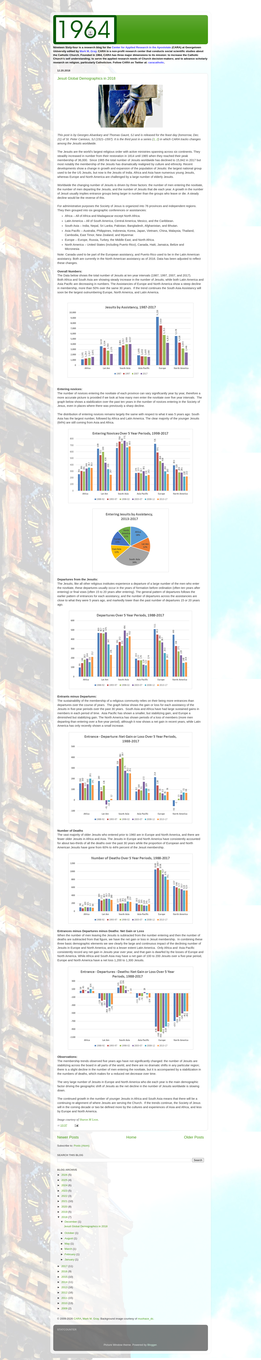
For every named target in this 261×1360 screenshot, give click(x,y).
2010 (64, 1303)
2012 (64, 1292)
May (68, 1243)
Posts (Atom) (81, 1145)
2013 (64, 1287)
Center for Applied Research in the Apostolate (141, 47)
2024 (64, 1185)
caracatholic (156, 62)
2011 (64, 1297)
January (70, 1259)
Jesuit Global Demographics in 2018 (86, 78)
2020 (64, 1206)
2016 (64, 1271)
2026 (64, 1174)
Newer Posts (68, 1137)
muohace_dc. (146, 1318)
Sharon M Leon (89, 1119)
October (70, 1232)
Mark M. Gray (88, 51)
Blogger (152, 1344)
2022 (64, 1195)
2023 (64, 1190)
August (69, 1238)
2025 (64, 1180)
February (70, 1254)
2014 (64, 1282)
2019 (64, 1211)
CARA (77, 1318)
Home (131, 1137)
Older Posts (194, 1137)
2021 (64, 1201)
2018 (64, 1217)
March (69, 1248)
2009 (64, 1308)
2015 (64, 1276)
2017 (64, 1266)
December (71, 1221)
